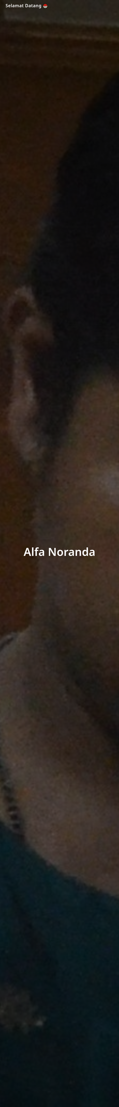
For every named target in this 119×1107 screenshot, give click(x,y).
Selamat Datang (27, 5)
